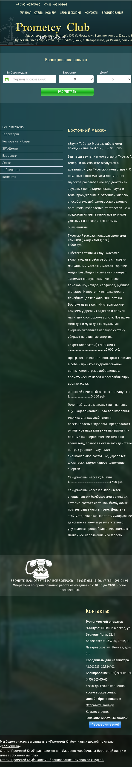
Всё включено (13, 127)
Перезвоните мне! (105, 725)
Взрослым (9, 156)
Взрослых (69, 72)
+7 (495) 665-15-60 (28, 4)
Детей (104, 72)
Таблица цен (11, 170)
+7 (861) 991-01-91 (55, 4)
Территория (11, 134)
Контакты (9, 177)
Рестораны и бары (16, 141)
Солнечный (10, 746)
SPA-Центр (10, 149)
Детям (6, 163)
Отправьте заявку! (100, 705)
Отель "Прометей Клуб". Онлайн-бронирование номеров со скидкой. (52, 760)
